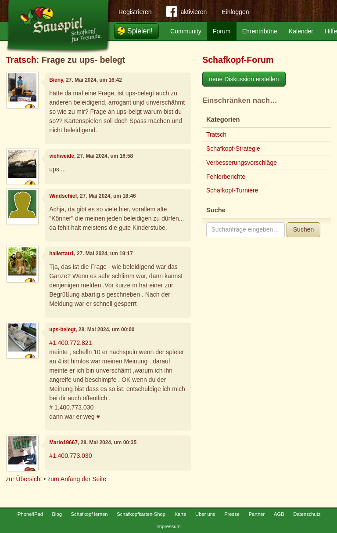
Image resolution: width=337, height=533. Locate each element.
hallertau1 (61, 253)
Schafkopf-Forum (237, 60)
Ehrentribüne (259, 31)
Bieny (56, 80)
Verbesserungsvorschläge (241, 162)
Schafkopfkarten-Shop (141, 514)
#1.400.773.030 (70, 455)
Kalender (301, 31)
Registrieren (134, 11)
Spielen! (140, 31)
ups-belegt (62, 329)
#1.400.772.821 (70, 342)
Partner (257, 514)
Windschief (63, 196)
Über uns (205, 514)
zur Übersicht (24, 478)
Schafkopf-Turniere (232, 190)
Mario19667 (63, 442)
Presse (232, 514)
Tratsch (21, 60)
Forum (221, 31)
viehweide (61, 156)
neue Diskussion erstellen (244, 79)
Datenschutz (306, 514)
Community (185, 31)
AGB (279, 514)
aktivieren (186, 13)
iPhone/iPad (30, 514)
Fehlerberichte (226, 176)
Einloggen (235, 11)
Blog (57, 514)
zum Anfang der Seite (76, 478)
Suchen (303, 229)
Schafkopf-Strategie (233, 148)
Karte (180, 514)
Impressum (168, 526)
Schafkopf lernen (89, 514)
